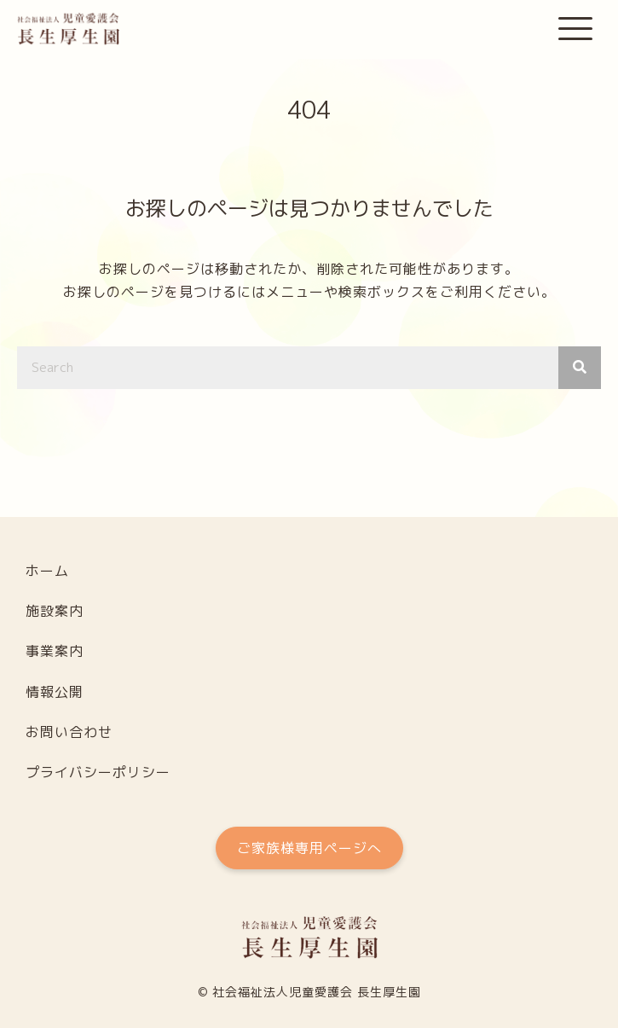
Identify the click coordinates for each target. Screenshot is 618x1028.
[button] (575, 29)
